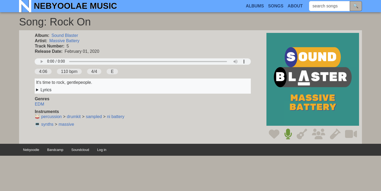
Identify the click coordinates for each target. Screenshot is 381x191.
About (295, 6)
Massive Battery (64, 40)
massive (66, 124)
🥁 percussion (48, 116)
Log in (101, 150)
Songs (275, 6)
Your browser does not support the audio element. (143, 61)
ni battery (115, 116)
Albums (255, 6)
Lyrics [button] (45, 90)
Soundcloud (80, 150)
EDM (39, 104)
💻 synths (44, 124)
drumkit (74, 116)
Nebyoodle (31, 150)
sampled (94, 116)
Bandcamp (55, 150)
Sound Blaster (65, 35)
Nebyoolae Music (75, 6)
